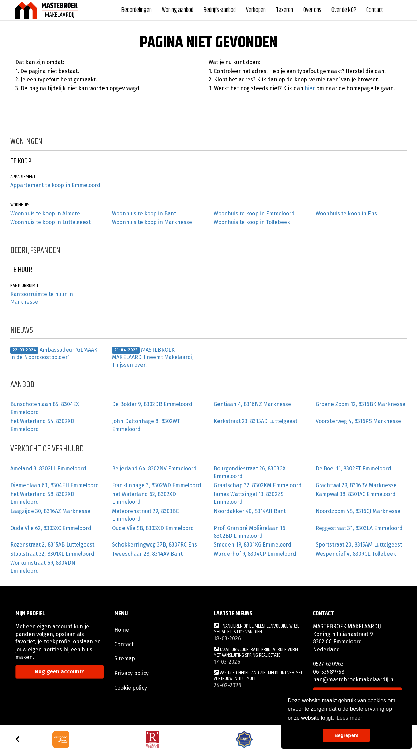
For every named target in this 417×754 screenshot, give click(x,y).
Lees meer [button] (349, 718)
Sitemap (124, 658)
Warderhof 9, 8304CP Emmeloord (255, 554)
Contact (374, 10)
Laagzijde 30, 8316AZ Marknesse (50, 511)
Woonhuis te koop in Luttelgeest (50, 222)
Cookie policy (130, 687)
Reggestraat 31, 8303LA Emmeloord (359, 528)
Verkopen (256, 10)
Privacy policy (131, 673)
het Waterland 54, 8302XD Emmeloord (42, 425)
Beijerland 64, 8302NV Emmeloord (154, 468)
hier (310, 88)
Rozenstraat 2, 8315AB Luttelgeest (52, 544)
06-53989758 (328, 672)
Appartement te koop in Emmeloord (55, 185)
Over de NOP (343, 10)
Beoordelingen (136, 10)
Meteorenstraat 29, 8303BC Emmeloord (145, 515)
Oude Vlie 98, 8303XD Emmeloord (153, 528)
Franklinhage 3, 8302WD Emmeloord (156, 485)
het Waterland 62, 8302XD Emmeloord (144, 498)
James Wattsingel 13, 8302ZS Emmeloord (249, 498)
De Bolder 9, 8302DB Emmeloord (152, 404)
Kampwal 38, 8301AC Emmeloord (356, 494)
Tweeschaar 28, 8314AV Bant (147, 554)
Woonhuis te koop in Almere (45, 213)
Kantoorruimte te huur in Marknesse (41, 298)
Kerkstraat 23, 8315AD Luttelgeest (255, 421)
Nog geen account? (59, 671)
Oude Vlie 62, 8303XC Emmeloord (50, 528)
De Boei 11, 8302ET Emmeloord (353, 468)
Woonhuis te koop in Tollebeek (252, 222)
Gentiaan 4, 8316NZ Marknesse (252, 404)
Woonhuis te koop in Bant (144, 213)
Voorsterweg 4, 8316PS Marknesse (358, 421)
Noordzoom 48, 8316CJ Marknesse (358, 511)
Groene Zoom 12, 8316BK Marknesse (360, 404)
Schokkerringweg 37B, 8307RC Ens (154, 544)
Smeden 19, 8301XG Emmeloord (252, 544)
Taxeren (284, 10)
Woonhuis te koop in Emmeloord (254, 213)
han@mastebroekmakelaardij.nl (354, 679)
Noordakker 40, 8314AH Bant (250, 511)
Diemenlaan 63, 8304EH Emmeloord (54, 485)
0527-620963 (328, 664)
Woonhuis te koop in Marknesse (152, 222)
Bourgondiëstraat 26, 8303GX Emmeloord (250, 472)
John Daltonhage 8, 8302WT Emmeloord (146, 425)
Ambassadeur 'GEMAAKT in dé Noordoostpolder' (55, 353)
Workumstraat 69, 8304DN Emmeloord (42, 567)
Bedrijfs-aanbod (220, 10)
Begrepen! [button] (346, 735)
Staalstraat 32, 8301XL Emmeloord (52, 554)
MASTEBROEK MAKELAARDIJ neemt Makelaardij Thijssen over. (153, 357)
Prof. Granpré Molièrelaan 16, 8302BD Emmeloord (250, 532)
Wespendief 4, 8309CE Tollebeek (356, 554)
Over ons (312, 10)
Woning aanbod (177, 10)
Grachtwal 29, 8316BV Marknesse (356, 485)
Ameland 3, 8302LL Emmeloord (48, 468)
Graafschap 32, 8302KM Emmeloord (258, 485)
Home (121, 630)
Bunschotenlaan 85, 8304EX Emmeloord (44, 408)
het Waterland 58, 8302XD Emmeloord (42, 498)
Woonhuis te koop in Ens (346, 213)
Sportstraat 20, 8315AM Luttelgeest (359, 544)
